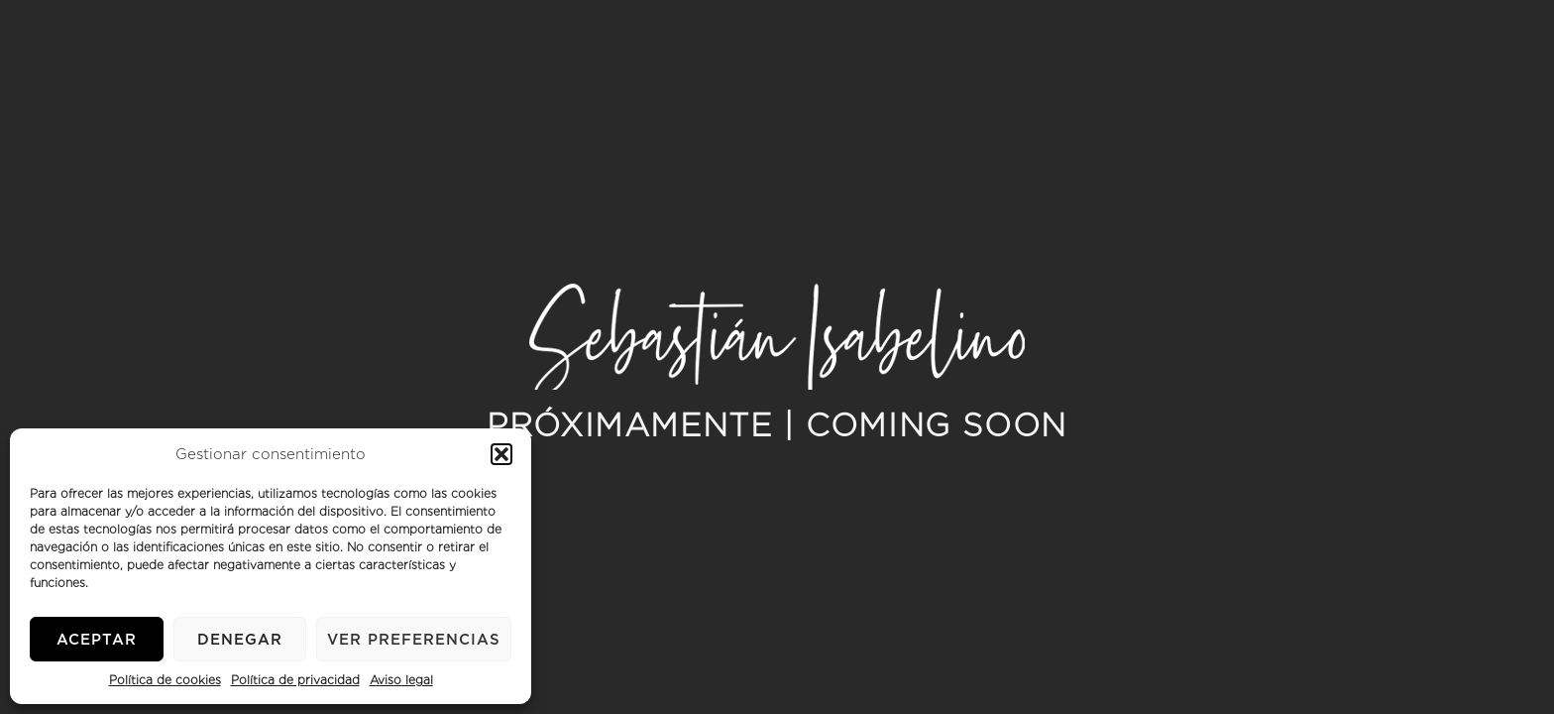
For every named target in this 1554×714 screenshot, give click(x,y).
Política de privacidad (295, 679)
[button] (501, 454)
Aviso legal (401, 679)
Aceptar (96, 640)
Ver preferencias (413, 640)
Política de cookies (165, 679)
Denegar (239, 640)
